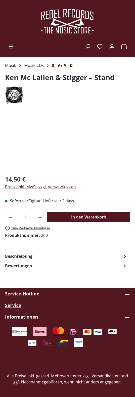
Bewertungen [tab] (66, 265)
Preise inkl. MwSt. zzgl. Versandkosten (40, 187)
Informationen (21, 317)
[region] (67, 142)
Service (13, 305)
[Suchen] (88, 46)
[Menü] (11, 46)
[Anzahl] (25, 217)
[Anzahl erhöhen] (40, 217)
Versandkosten (106, 376)
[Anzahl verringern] (10, 217)
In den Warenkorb (88, 217)
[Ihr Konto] (112, 46)
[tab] (66, 256)
